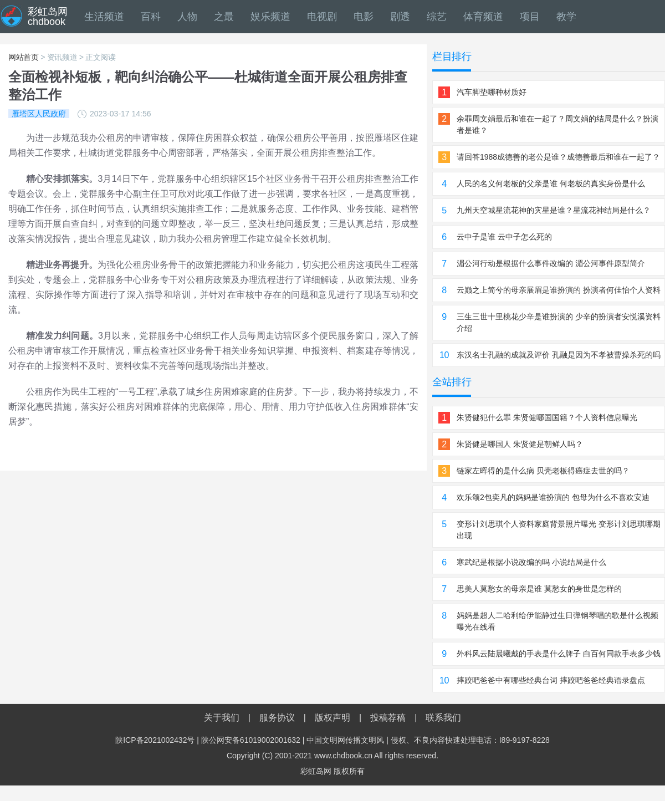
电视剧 (322, 16)
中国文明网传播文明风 (345, 740)
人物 (187, 16)
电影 (364, 16)
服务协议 (277, 717)
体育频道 (483, 16)
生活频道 (104, 16)
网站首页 (23, 57)
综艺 (437, 16)
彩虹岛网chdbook (48, 16)
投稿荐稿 (388, 717)
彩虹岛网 (315, 771)
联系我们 (443, 717)
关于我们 (221, 717)
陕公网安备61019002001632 (250, 740)
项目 (530, 16)
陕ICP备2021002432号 (155, 740)
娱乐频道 (270, 16)
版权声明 (332, 717)
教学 (566, 16)
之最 (224, 16)
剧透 (400, 16)
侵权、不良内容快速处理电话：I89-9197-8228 (470, 740)
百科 (151, 16)
